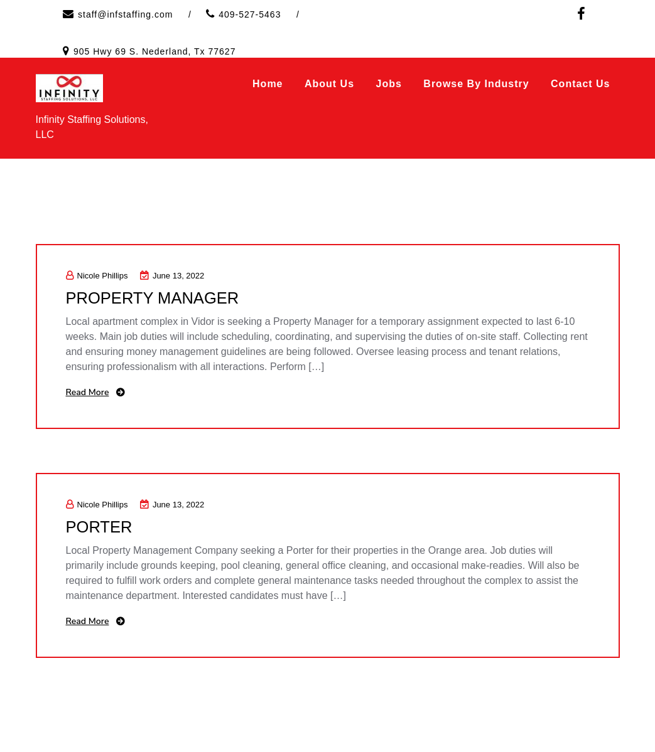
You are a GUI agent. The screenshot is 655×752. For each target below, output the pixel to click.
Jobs (389, 83)
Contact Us (580, 83)
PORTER (100, 526)
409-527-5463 (250, 14)
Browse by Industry (476, 83)
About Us (329, 83)
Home (267, 83)
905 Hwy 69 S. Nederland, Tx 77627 (154, 51)
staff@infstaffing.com (125, 14)
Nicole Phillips (97, 275)
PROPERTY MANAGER (154, 298)
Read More (87, 392)
